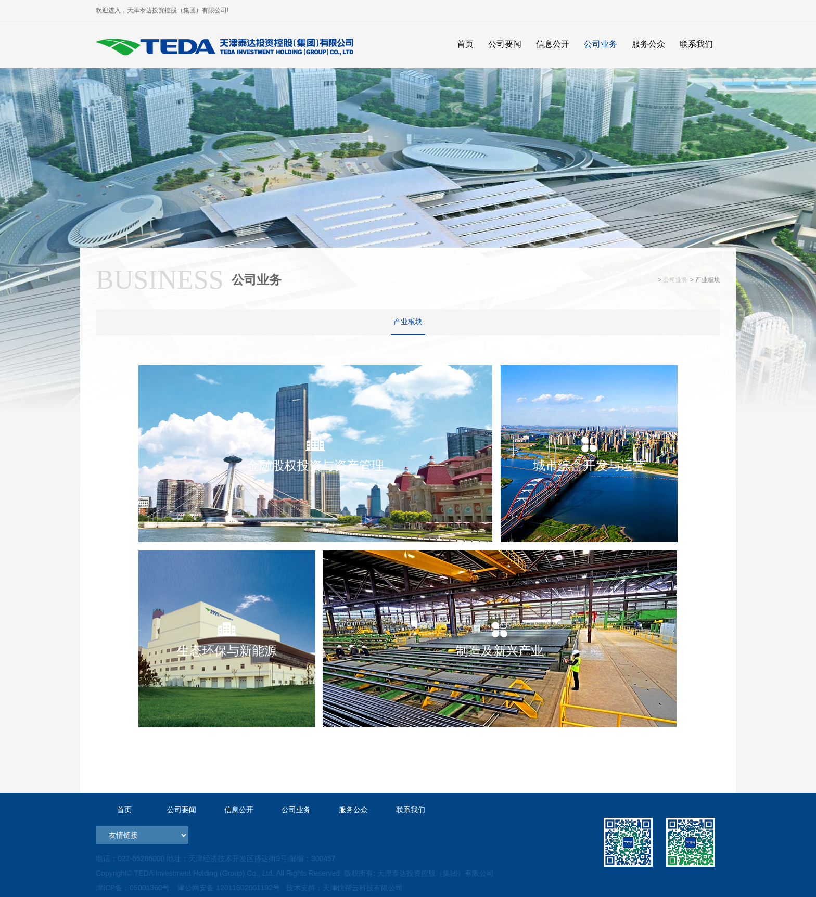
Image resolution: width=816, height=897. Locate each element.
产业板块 (408, 321)
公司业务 (675, 280)
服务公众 (353, 809)
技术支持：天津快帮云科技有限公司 (343, 887)
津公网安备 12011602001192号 (226, 887)
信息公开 (238, 809)
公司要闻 (181, 809)
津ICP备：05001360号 (133, 887)
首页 (124, 809)
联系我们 (410, 809)
